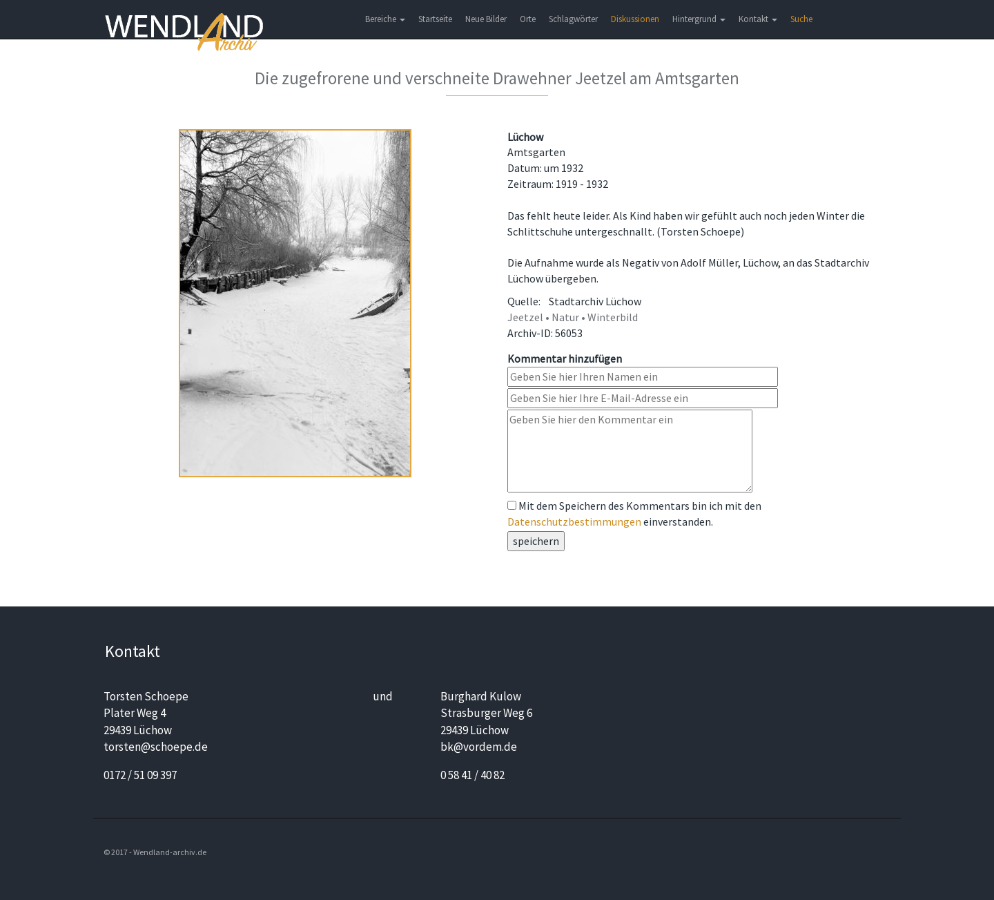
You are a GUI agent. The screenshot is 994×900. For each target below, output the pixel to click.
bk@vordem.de (478, 746)
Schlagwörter (573, 19)
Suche (801, 19)
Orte (528, 19)
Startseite (435, 19)
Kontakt (758, 19)
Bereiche (385, 19)
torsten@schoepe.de (156, 746)
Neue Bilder (486, 19)
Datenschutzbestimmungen (574, 521)
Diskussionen (635, 19)
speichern (536, 541)
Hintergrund (698, 19)
